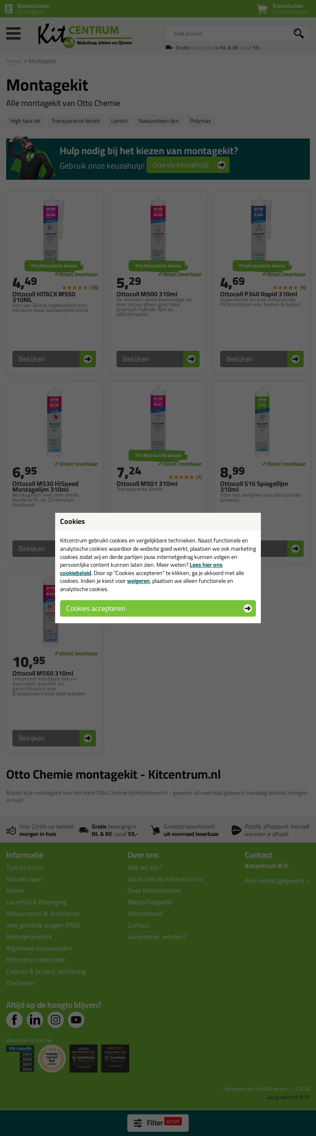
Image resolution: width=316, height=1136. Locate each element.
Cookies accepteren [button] (95, 608)
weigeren (138, 580)
